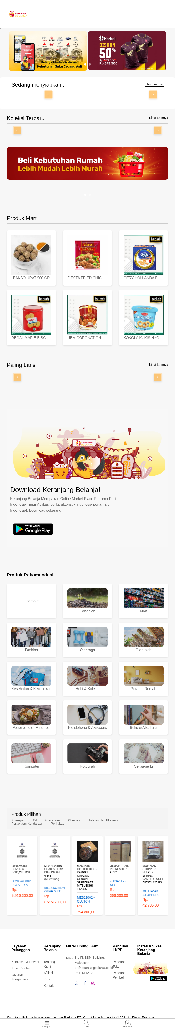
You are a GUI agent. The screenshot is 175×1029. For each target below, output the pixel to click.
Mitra (69, 958)
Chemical (74, 820)
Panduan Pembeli (119, 975)
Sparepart (18, 820)
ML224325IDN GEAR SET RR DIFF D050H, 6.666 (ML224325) (53, 872)
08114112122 (84, 973)
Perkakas (57, 823)
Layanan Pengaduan (19, 977)
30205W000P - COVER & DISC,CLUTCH (21, 869)
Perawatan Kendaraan (27, 823)
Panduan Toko (119, 964)
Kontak (49, 985)
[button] (85, 64)
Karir (47, 979)
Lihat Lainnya (154, 84)
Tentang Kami (49, 964)
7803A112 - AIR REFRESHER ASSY (119, 869)
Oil (35, 820)
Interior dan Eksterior (104, 820)
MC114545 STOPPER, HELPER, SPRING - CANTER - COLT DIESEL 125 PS (152, 874)
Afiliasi (48, 973)
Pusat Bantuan (21, 968)
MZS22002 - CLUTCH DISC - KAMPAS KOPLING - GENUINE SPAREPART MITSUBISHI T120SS (87, 877)
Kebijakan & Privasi (25, 962)
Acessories (52, 820)
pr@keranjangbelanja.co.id (94, 968)
